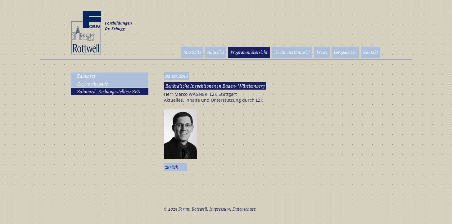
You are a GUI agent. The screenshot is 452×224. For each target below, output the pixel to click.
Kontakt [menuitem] (370, 52)
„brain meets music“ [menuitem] (292, 52)
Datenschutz (243, 209)
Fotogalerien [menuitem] (345, 52)
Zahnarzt (86, 76)
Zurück (171, 167)
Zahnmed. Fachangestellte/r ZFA (108, 91)
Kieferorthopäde (92, 83)
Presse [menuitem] (322, 52)
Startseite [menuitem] (192, 52)
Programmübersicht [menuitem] (249, 52)
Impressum (219, 209)
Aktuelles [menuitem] (215, 52)
